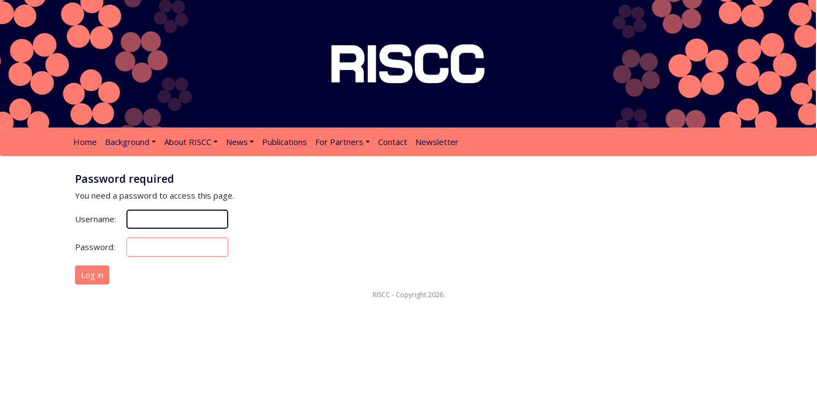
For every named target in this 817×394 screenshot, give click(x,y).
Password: (95, 246)
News (237, 141)
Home (85, 141)
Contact (392, 141)
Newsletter (437, 141)
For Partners (339, 141)
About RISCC (187, 141)
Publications (284, 141)
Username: (95, 218)
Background (127, 141)
